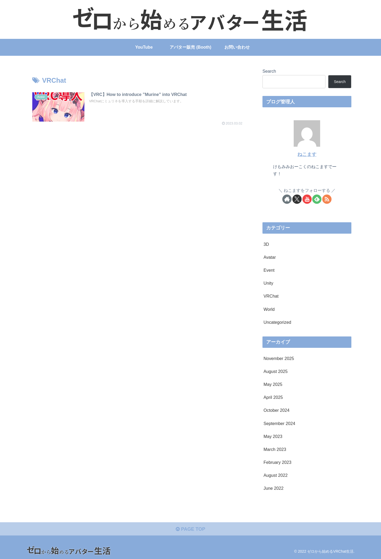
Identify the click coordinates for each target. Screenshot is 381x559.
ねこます (306, 154)
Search (269, 71)
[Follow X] (297, 199)
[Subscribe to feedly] (316, 199)
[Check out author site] (287, 199)
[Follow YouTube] (307, 199)
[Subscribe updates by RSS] (327, 199)
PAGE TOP (190, 529)
